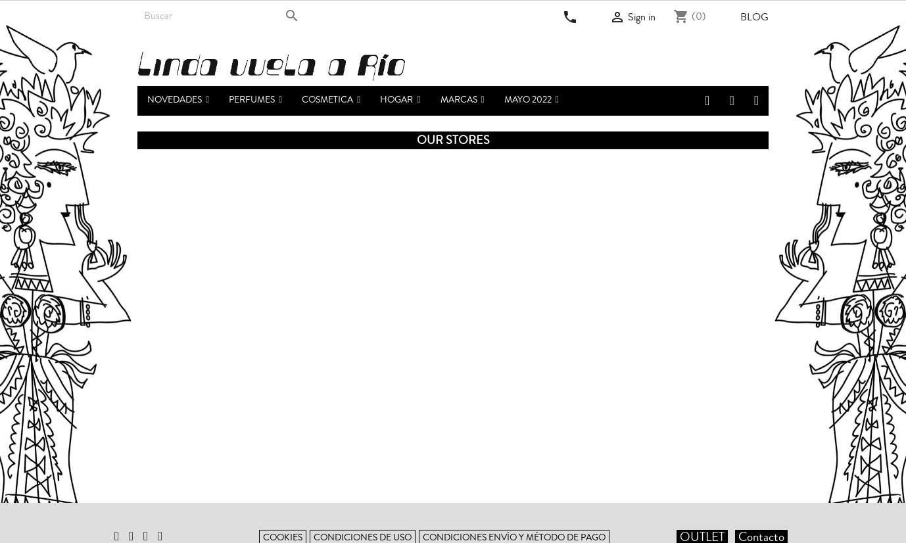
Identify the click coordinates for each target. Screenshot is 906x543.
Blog (754, 17)
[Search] (221, 16)
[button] (255, 101)
